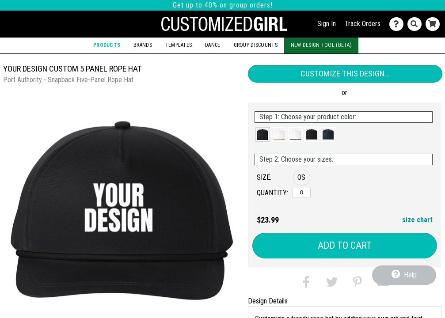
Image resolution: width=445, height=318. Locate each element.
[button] (262, 134)
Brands (142, 45)
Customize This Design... (345, 73)
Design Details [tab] (268, 301)
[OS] (302, 192)
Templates (178, 45)
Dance (212, 45)
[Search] (416, 24)
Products (106, 45)
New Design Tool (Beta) (321, 45)
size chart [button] (417, 220)
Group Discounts (256, 45)
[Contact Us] (398, 24)
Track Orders (362, 23)
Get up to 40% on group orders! (223, 5)
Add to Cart (345, 245)
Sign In (326, 23)
